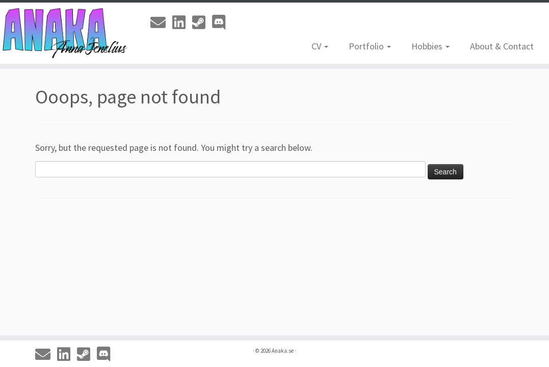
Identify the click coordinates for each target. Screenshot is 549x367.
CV (319, 46)
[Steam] (202, 22)
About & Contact (502, 46)
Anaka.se (283, 350)
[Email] (161, 22)
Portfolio (370, 46)
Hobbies (430, 46)
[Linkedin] (182, 22)
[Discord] (222, 22)
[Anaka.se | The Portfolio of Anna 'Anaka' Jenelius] (64, 33)
